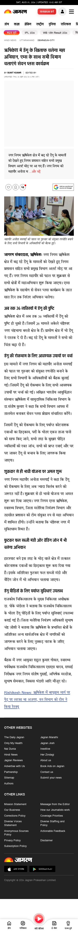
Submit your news (51, 778)
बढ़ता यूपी (11, 33)
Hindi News (10, 40)
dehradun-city (46, 40)
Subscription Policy (15, 846)
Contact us (46, 772)
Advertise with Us (14, 766)
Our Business (12, 810)
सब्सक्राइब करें (47, 12)
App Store (15, 869)
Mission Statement (15, 804)
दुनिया (52, 24)
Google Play (42, 869)
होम (7, 24)
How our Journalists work (55, 810)
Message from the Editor (55, 804)
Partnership (11, 772)
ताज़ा (17, 24)
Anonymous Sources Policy (16, 832)
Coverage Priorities (51, 816)
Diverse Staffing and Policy (52, 823)
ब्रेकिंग (28, 24)
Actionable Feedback (52, 831)
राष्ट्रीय (40, 24)
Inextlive (45, 749)
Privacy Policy (12, 840)
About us (45, 760)
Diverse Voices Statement (13, 823)
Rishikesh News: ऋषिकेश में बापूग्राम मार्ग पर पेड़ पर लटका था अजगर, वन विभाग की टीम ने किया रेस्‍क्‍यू (37, 700)
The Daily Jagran (14, 737)
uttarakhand (27, 40)
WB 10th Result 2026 (55, 33)
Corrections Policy (14, 816)
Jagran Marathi (49, 737)
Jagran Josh (47, 743)
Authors (8, 784)
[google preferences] (63, 187)
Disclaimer (46, 840)
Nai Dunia (10, 749)
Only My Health (13, 743)
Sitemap (9, 778)
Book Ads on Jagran (52, 766)
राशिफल (66, 24)
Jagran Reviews (13, 760)
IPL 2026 (30, 33)
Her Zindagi (47, 755)
